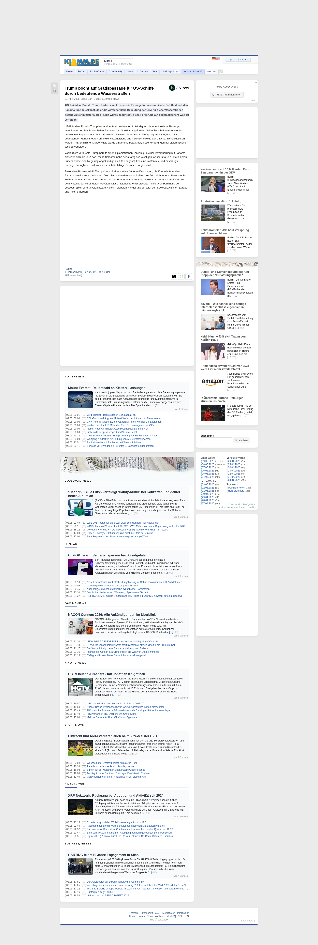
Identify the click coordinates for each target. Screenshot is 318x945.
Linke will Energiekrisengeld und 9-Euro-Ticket (112, 432)
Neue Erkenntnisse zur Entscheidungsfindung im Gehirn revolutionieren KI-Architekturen (134, 582)
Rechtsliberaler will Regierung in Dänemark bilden (114, 442)
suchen (241, 440)
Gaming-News (75, 603)
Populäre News (236, 487)
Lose (130, 71)
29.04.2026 (208, 497)
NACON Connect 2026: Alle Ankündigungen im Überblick (112, 614)
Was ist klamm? (193, 71)
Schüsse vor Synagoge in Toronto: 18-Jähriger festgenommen (120, 446)
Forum (81, 71)
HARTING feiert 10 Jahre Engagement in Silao (103, 855)
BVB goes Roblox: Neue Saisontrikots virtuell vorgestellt (117, 655)
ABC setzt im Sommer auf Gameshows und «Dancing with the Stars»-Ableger (129, 710)
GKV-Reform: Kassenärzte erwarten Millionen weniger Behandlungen (124, 421)
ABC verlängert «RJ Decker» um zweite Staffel (112, 713)
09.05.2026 (208, 461)
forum (253, 100)
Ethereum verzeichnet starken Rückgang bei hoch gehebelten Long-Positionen (129, 832)
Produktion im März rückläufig (221, 201)
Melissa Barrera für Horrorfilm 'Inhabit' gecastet (112, 717)
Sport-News (74, 724)
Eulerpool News (110, 99)
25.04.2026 (234, 464)
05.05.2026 (208, 473)
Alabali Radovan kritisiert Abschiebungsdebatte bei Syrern (118, 428)
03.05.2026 (208, 484)
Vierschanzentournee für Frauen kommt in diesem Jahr (116, 776)
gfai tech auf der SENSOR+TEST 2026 (108, 895)
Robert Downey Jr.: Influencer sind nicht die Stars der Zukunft (120, 533)
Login (230, 59)
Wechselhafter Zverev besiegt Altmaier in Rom (112, 763)
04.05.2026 (208, 477)
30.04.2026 (208, 494)
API (180, 916)
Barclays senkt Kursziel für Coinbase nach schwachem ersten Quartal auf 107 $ (130, 829)
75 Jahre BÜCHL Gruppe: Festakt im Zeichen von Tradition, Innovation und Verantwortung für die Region (143, 888)
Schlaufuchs (97, 71)
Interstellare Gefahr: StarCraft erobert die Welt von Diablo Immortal (123, 651)
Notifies (252, 507)
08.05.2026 (208, 464)
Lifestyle (143, 71)
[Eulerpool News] (74, 272)
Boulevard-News (78, 480)
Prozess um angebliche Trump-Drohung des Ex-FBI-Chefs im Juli (122, 435)
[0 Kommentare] (73, 275)
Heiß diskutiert (236, 490)
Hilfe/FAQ (170, 916)
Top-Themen (74, 376)
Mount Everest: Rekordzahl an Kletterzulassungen (106, 388)
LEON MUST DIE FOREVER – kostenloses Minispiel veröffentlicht (122, 641)
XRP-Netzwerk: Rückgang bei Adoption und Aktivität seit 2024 (115, 795)
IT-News (71, 543)
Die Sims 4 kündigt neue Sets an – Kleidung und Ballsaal (117, 648)
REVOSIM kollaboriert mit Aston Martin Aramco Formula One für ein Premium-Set (131, 645)
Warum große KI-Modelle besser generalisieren (112, 585)
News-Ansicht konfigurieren (242, 504)
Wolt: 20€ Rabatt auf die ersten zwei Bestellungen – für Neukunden (123, 522)
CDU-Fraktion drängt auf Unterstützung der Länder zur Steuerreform (124, 418)
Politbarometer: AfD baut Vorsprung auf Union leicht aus (225, 231)
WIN (155, 71)
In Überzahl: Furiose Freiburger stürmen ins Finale (222, 399)
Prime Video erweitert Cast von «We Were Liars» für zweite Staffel (225, 367)
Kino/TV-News (75, 662)
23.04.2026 (234, 470)
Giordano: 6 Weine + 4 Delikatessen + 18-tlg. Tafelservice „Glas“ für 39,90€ (127, 529)
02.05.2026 (208, 487)
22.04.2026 (234, 473)
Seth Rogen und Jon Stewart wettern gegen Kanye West (117, 536)
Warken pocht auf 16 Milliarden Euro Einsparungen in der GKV (120, 425)
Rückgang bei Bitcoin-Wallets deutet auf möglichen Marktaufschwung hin (126, 825)
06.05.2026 (208, 470)
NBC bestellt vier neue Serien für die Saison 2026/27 (115, 703)
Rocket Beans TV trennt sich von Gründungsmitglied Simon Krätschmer (125, 707)
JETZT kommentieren (226, 94)
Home (132, 916)
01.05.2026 (208, 490)
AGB (157, 913)
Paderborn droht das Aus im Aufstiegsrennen (111, 766)
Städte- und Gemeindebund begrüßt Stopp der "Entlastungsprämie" (225, 273)
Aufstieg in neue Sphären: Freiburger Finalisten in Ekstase (118, 773)
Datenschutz (146, 913)
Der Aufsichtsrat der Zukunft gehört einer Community (115, 881)
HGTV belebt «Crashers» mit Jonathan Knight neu (106, 674)
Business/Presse (78, 843)
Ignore (244, 507)
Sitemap (133, 913)
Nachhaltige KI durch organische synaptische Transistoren (118, 589)
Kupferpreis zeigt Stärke (100, 892)
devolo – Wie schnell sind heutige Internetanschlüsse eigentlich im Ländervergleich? (223, 307)
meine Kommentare (229, 507)
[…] (152, 405)
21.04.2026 (234, 477)
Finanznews (74, 784)
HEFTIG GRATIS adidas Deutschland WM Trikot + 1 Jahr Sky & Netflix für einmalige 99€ (134, 596)
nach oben (246, 920)
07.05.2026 (208, 467)
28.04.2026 (208, 500)
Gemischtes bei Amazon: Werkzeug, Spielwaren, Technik (117, 592)
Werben (211, 71)
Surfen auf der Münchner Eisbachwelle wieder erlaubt (116, 769)
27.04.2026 (208, 503)
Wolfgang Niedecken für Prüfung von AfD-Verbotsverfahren (118, 439)
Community (115, 71)
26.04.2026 (234, 461)
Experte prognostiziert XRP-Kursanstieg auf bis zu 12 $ (116, 822)
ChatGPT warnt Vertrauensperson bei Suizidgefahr (107, 555)
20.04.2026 (234, 480)
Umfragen (170, 71)
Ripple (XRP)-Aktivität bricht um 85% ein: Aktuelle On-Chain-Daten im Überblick (130, 836)
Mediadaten (168, 913)
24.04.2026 (234, 467)
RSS (186, 916)
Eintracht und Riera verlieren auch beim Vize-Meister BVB (112, 736)
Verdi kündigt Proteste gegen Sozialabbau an (111, 415)
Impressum (183, 913)
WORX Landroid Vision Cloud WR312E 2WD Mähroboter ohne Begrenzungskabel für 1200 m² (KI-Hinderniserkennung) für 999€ (156, 526)
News (69, 71)
